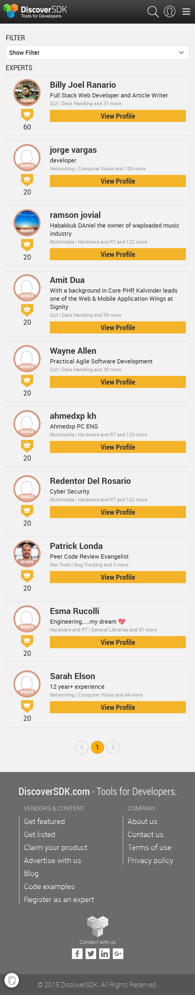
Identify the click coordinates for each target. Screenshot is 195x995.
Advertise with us (52, 860)
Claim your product (55, 847)
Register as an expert (59, 899)
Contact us (146, 834)
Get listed (39, 834)
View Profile (118, 116)
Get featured (44, 821)
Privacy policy (150, 860)
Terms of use (149, 847)
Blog (31, 873)
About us (143, 821)
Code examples (49, 886)
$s (39, 12)
